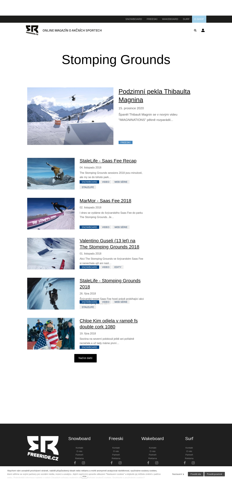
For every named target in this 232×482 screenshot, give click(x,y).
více (84, 476)
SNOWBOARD (89, 182)
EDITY (117, 267)
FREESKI (126, 142)
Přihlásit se (203, 30)
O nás (79, 451)
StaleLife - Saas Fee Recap (108, 160)
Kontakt (79, 448)
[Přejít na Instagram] (83, 463)
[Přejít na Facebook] (75, 463)
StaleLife (88, 187)
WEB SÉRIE (120, 182)
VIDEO (105, 182)
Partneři (79, 455)
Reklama (79, 458)
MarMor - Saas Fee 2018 (105, 200)
